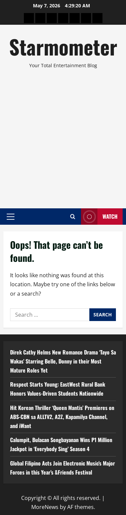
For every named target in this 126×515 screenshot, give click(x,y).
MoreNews (44, 507)
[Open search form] (72, 216)
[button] (10, 216)
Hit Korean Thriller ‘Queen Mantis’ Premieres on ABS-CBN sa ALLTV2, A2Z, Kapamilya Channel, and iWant (62, 417)
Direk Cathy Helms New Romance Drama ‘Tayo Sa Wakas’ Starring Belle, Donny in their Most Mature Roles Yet (63, 361)
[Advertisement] (63, 135)
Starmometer (63, 46)
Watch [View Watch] (99, 216)
